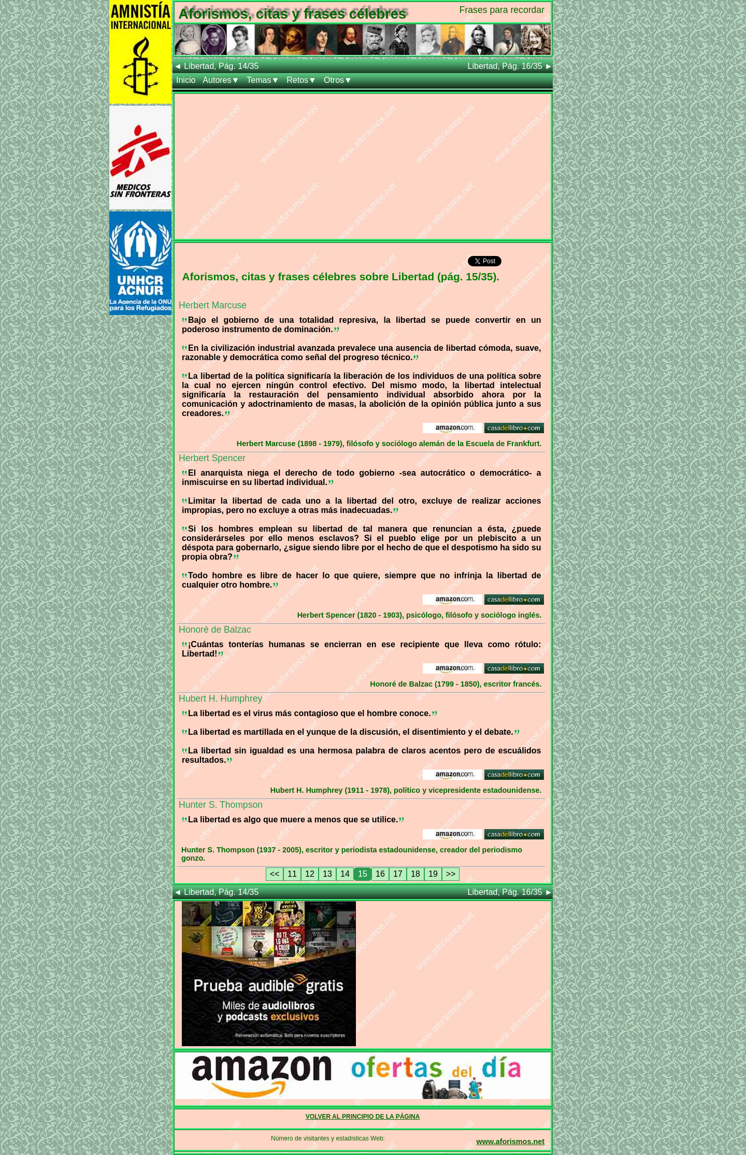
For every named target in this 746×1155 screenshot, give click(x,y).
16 (380, 873)
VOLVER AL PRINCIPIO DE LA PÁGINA (363, 1116)
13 (327, 873)
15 (362, 873)
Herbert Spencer (212, 458)
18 (415, 873)
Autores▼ (221, 80)
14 (345, 873)
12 (309, 873)
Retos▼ (301, 80)
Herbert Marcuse (213, 305)
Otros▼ (338, 80)
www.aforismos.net (510, 1141)
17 (398, 873)
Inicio (185, 80)
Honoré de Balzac (215, 629)
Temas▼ (263, 80)
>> (451, 873)
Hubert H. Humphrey (220, 698)
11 (292, 873)
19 (433, 873)
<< (275, 873)
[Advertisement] (363, 166)
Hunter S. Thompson (221, 805)
